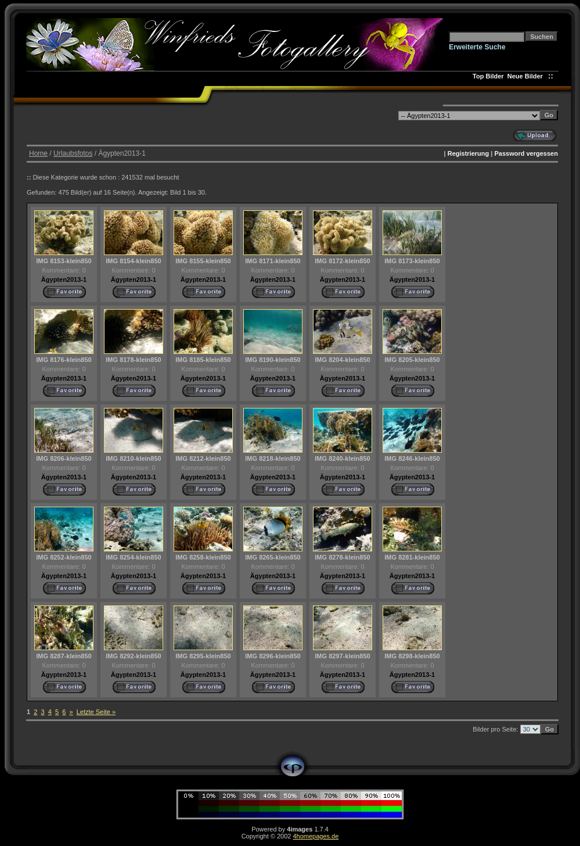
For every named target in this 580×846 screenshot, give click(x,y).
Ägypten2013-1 (64, 279)
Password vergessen (525, 153)
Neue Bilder (526, 76)
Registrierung (468, 153)
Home (38, 153)
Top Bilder (488, 76)
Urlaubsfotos (72, 153)
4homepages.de (315, 836)
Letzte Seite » (96, 711)
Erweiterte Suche (477, 47)
